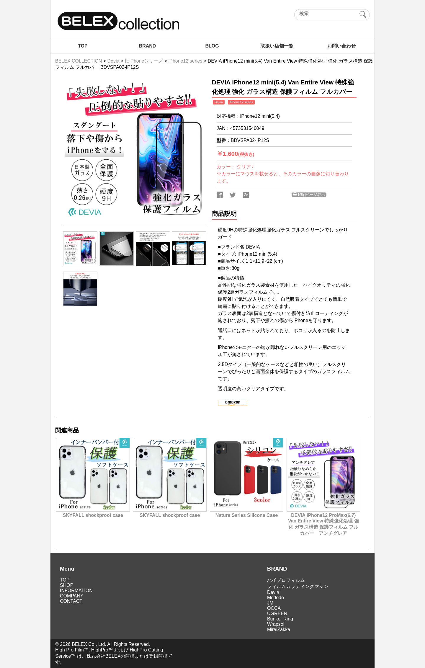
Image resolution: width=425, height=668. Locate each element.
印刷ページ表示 (309, 194)
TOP (83, 45)
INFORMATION (76, 590)
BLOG (212, 45)
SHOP (66, 585)
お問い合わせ (341, 45)
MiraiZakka (278, 629)
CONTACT (71, 601)
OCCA (274, 608)
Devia (273, 592)
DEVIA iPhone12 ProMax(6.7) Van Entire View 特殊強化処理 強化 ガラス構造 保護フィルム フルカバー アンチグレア (323, 521)
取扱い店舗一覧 (276, 45)
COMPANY (72, 595)
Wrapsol (275, 624)
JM (270, 602)
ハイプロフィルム (286, 580)
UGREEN (277, 613)
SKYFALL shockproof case (93, 512)
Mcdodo (275, 597)
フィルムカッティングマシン (297, 586)
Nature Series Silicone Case (246, 512)
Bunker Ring (280, 618)
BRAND (147, 45)
